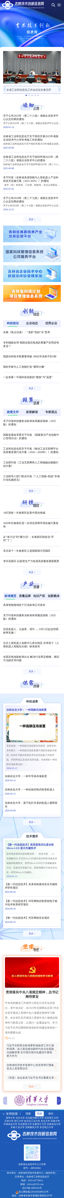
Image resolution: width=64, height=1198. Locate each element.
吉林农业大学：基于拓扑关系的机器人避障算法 (31, 804)
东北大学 (45, 1121)
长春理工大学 (39, 1124)
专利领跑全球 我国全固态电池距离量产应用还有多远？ (31, 344)
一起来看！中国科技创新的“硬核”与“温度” (27, 377)
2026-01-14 (8, 127)
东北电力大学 (46, 1127)
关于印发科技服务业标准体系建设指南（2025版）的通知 (29, 423)
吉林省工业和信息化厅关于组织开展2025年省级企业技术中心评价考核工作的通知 (30, 138)
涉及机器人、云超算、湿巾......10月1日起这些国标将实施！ (30, 631)
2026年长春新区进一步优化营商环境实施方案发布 (30, 525)
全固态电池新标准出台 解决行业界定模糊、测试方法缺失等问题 (31, 658)
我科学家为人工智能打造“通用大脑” (24, 366)
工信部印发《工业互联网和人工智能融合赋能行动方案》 (30, 464)
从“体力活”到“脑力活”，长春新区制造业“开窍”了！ (28, 539)
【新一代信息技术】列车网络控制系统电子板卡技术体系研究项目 (31, 903)
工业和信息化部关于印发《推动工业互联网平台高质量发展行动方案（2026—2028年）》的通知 (30, 450)
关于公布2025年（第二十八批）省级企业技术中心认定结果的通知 (30, 117)
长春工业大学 (18, 1127)
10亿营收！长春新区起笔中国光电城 (24, 512)
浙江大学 (18, 1121)
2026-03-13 (11, 768)
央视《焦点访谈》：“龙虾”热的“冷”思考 (26, 332)
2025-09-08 (8, 148)
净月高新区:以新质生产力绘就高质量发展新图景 (31, 561)
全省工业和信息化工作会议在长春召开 (28, 89)
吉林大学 (55, 1121)
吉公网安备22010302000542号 (34, 1192)
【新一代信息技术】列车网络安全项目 (27, 917)
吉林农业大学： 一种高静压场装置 (26, 709)
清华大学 (10, 1118)
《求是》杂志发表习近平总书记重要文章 (30, 1077)
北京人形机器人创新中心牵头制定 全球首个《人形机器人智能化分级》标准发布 (31, 645)
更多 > (32, 219)
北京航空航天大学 (35, 1118)
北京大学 (20, 1118)
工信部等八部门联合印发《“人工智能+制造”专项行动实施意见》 (31, 478)
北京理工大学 (51, 1118)
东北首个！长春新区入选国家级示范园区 (27, 550)
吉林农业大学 (54, 1124)
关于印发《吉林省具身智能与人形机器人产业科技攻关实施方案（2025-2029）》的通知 (30, 179)
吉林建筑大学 (32, 1127)
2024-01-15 (11, 876)
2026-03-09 (10, 810)
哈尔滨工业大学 (32, 1121)
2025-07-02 (8, 189)
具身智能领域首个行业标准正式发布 (24, 605)
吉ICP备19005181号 (32, 1188)
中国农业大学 (10, 1124)
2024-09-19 (10, 922)
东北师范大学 (25, 1124)
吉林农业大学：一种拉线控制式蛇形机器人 (30, 789)
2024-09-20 (10, 892)
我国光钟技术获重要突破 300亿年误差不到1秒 (29, 356)
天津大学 (8, 1121)
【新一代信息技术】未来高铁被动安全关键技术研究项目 (31, 886)
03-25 (12, 1038)
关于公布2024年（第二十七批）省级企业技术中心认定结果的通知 (30, 200)
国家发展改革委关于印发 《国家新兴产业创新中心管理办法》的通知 (31, 436)
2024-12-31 (8, 209)
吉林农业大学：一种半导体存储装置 (26, 776)
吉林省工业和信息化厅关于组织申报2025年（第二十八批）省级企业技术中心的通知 (30, 158)
